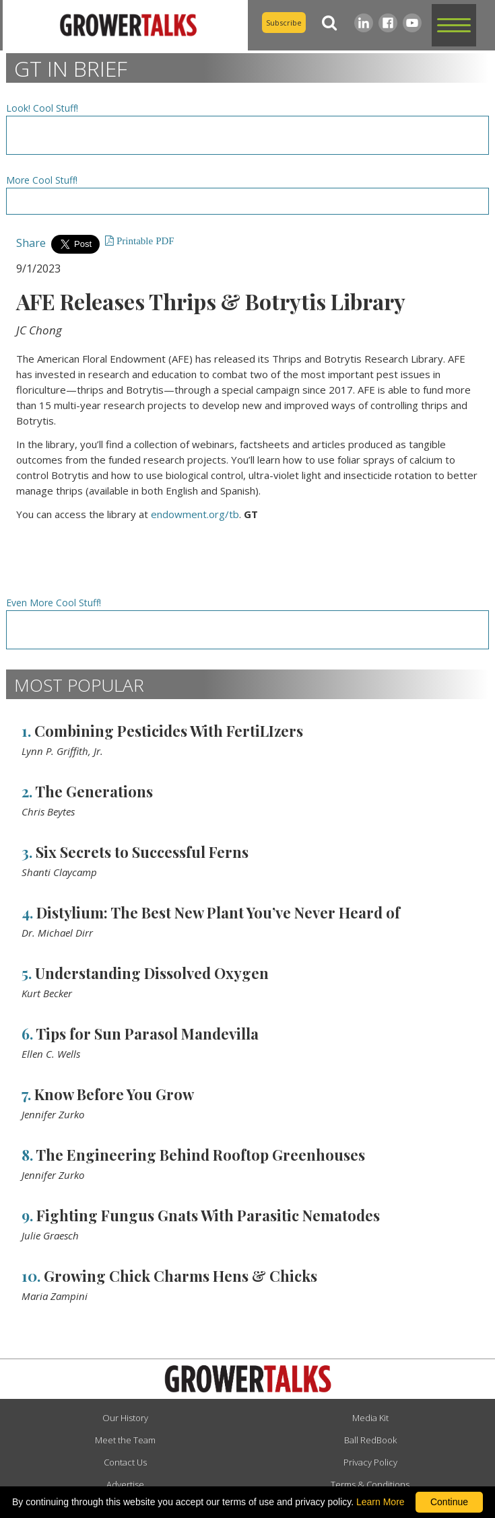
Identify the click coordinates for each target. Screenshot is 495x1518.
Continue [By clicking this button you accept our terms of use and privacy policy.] (449, 1501)
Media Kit (370, 1418)
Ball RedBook (370, 1440)
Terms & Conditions (370, 1484)
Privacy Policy (370, 1462)
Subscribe (284, 22)
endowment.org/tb (195, 514)
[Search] (330, 22)
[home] (125, 25)
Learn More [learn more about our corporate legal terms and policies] (380, 1501)
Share (31, 243)
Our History (125, 1418)
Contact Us (125, 1462)
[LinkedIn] (363, 22)
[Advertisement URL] (248, 135)
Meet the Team (125, 1440)
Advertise (125, 1484)
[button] (453, 25)
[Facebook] (387, 22)
